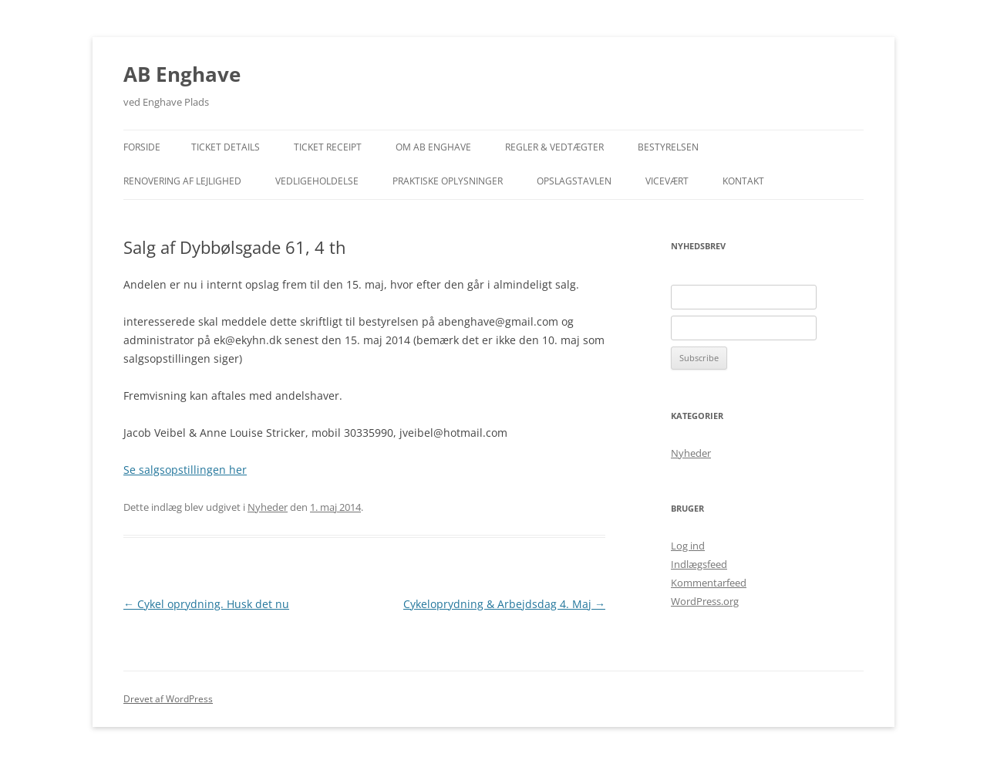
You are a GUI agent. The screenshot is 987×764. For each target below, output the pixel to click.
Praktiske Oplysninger (447, 181)
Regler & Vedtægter (554, 147)
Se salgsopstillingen (185, 469)
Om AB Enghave (433, 147)
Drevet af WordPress (168, 698)
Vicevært (667, 181)
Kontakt (743, 181)
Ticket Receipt (328, 147)
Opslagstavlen (574, 181)
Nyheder (268, 507)
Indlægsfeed (699, 564)
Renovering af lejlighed (182, 181)
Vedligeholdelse (317, 181)
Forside (141, 147)
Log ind (688, 546)
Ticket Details (225, 147)
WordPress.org (705, 601)
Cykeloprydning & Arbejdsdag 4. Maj (504, 604)
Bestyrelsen (668, 147)
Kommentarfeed (708, 583)
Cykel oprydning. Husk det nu (206, 604)
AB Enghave (182, 74)
